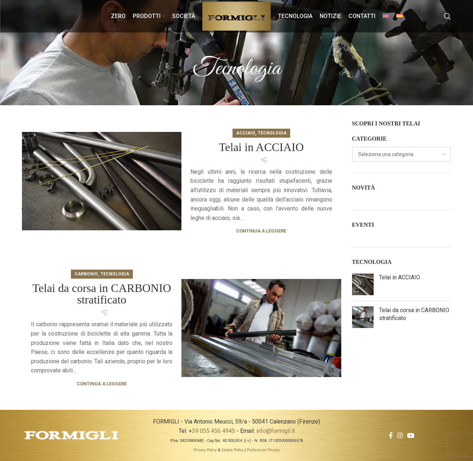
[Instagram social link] (400, 435)
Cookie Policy (232, 450)
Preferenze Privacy (263, 450)
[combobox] (401, 154)
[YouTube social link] (410, 435)
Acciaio (245, 133)
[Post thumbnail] (363, 284)
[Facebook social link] (391, 435)
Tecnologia (272, 133)
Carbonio (86, 273)
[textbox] (385, 154)
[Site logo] (236, 15)
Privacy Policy (205, 450)
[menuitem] (386, 16)
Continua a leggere (261, 231)
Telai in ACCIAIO (261, 147)
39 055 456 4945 (213, 430)
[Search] (447, 16)
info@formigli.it (275, 430)
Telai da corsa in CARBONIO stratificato (101, 294)
